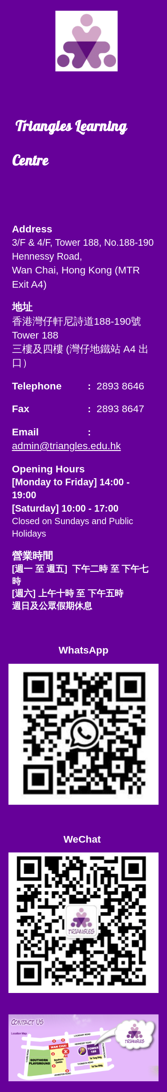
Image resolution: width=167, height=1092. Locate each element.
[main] (83, 148)
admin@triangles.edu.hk (66, 445)
